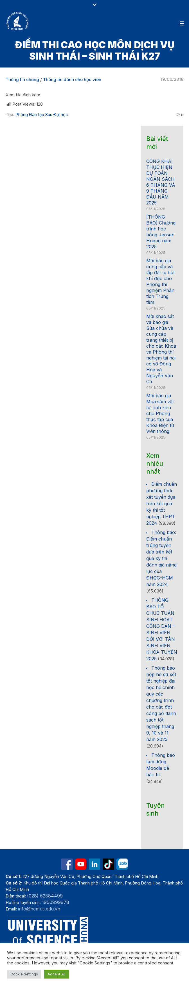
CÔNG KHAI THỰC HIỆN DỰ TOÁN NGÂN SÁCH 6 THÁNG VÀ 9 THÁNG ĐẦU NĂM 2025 (160, 182)
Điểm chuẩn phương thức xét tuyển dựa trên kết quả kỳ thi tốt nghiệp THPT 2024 (161, 503)
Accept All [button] (57, 974)
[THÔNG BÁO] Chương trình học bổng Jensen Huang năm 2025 (161, 231)
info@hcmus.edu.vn (39, 909)
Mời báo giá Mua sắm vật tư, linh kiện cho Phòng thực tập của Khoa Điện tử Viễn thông (160, 413)
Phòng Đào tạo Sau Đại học (41, 114)
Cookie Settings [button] (24, 974)
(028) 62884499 (45, 896)
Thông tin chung (22, 79)
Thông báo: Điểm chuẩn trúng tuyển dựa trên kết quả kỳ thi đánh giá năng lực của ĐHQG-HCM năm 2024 (161, 558)
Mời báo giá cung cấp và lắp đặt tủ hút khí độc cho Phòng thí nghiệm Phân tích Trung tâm (160, 281)
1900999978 (55, 902)
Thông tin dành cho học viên (72, 79)
